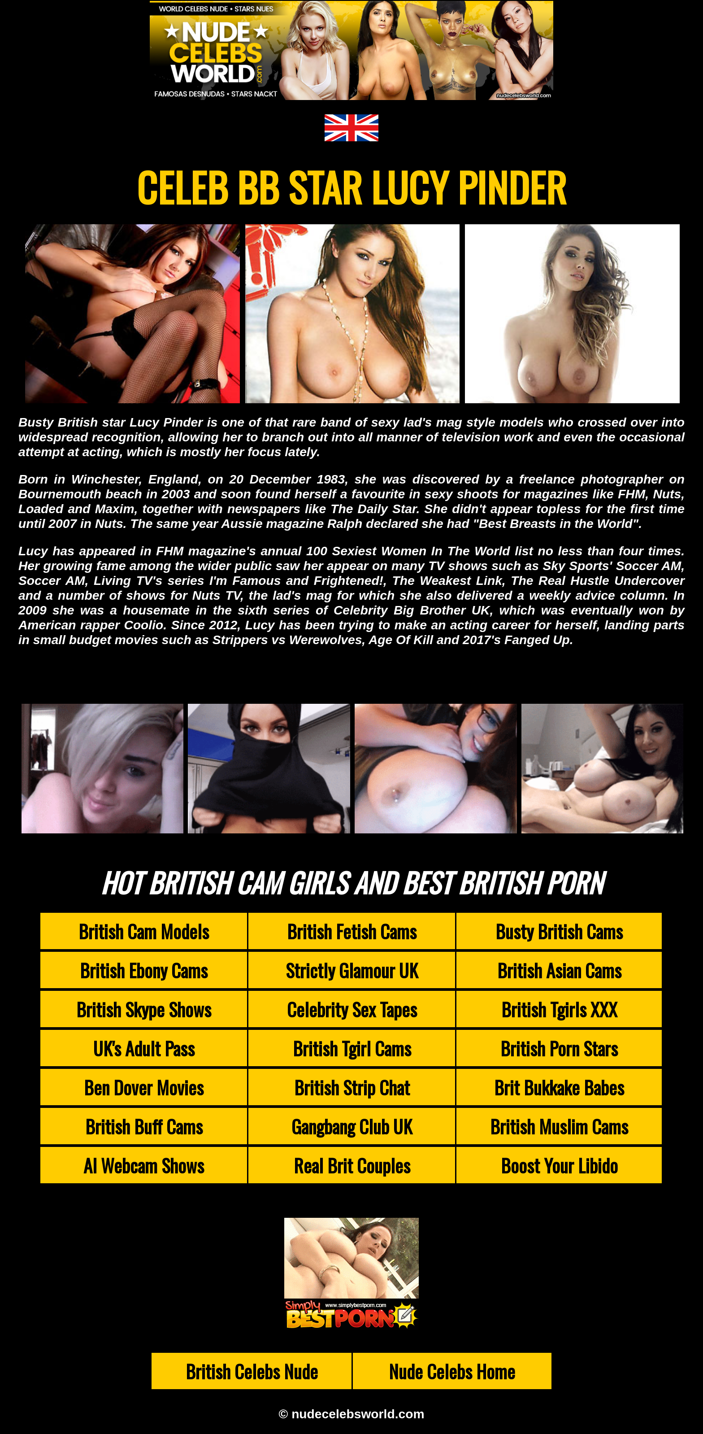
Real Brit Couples (352, 1165)
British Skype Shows (143, 1009)
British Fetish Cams (352, 931)
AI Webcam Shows (143, 1165)
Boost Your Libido (559, 1165)
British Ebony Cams (144, 970)
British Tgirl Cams (352, 1048)
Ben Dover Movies (144, 1087)
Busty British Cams (559, 931)
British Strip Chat (352, 1087)
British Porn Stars (559, 1048)
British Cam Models (143, 931)
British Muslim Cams (559, 1126)
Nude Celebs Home (452, 1371)
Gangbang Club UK (351, 1126)
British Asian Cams (559, 970)
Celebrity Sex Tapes (352, 1009)
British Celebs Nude (252, 1371)
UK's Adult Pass (144, 1048)
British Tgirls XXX (559, 1009)
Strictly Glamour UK (352, 970)
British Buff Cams (144, 1126)
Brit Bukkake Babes (559, 1087)
